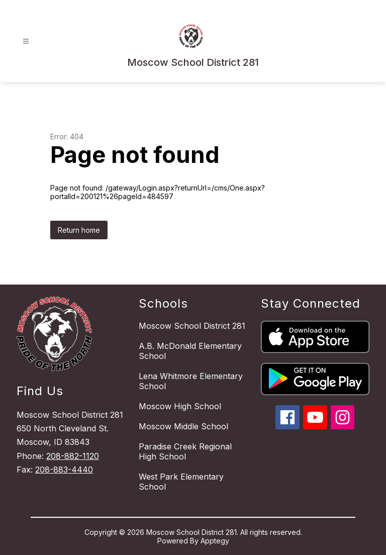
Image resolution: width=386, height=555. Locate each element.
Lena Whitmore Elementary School (191, 381)
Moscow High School (180, 406)
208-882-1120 (72, 456)
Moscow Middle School (183, 426)
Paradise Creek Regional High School (185, 451)
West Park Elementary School (181, 482)
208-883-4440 (64, 470)
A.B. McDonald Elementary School (190, 351)
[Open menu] (26, 41)
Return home (79, 230)
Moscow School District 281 (192, 326)
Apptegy (215, 540)
